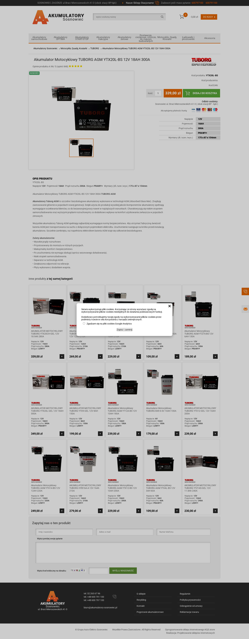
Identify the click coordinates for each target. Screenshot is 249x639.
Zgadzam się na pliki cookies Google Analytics (109, 323)
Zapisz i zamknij (124, 329)
